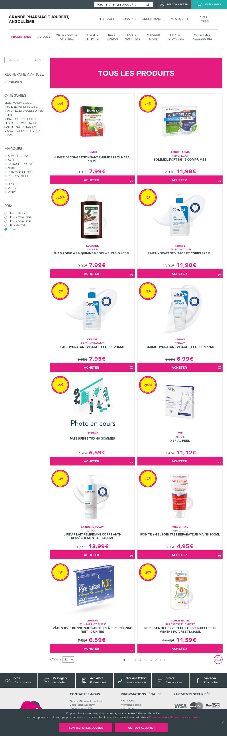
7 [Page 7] (156, 660)
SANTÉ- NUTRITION (132, 36)
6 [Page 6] (151, 660)
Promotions (21, 36)
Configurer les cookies (86, 727)
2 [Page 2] (129, 660)
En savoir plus (157, 717)
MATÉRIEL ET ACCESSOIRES (203, 36)
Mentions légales (131, 704)
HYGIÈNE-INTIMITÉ (92, 36)
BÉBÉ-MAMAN (112, 36)
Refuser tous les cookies (185, 717)
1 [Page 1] (124, 660)
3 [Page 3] (135, 660)
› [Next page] (160, 660)
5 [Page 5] (145, 660)
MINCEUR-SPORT (154, 36)
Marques (43, 36)
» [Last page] (165, 660)
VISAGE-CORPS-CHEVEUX (67, 36)
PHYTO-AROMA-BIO (176, 36)
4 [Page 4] (140, 660)
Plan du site (128, 708)
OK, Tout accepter (141, 727)
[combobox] (118, 4)
